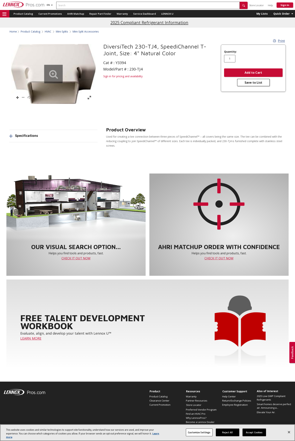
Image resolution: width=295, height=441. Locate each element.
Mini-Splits (62, 31)
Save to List (253, 82)
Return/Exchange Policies (236, 400)
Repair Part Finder (100, 13)
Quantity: (230, 51)
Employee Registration (235, 404)
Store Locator (256, 5)
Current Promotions (50, 13)
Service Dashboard (144, 13)
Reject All (227, 434)
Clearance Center (159, 400)
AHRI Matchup (75, 13)
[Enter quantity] (229, 58)
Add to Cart (253, 72)
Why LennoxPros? (196, 418)
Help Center (229, 396)
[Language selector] (48, 5)
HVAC (48, 31)
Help (270, 5)
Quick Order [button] (281, 13)
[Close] (289, 434)
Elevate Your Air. (266, 412)
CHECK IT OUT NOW (76, 258)
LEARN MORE (30, 338)
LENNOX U (167, 13)
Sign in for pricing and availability (123, 76)
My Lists (262, 13)
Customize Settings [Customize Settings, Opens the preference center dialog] (199, 434)
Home (13, 31)
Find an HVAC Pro (195, 413)
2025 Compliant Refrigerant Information (149, 22)
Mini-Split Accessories (85, 31)
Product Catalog (23, 13)
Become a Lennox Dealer (200, 422)
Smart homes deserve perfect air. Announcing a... (274, 406)
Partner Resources (196, 400)
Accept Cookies (254, 434)
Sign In (285, 5)
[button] (244, 5)
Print (279, 41)
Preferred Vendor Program (201, 409)
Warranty (122, 13)
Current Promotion (159, 404)
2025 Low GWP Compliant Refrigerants (271, 398)
